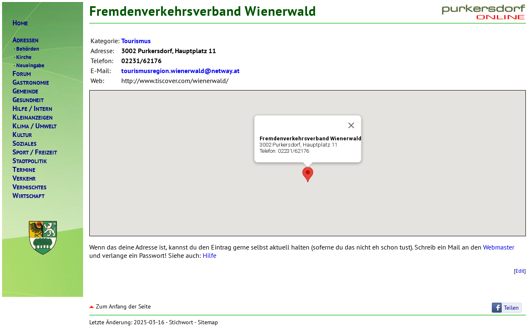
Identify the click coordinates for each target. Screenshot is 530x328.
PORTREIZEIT (34, 152)
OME (20, 23)
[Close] (351, 125)
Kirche (22, 57)
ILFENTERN (32, 108)
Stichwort (181, 322)
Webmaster (498, 247)
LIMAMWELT (34, 126)
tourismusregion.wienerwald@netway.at (180, 70)
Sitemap (208, 322)
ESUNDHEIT (28, 99)
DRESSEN (25, 40)
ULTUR (22, 134)
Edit (519, 270)
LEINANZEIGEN (32, 117)
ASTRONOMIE (30, 82)
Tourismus (136, 41)
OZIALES (24, 143)
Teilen (511, 307)
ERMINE (23, 169)
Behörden (25, 48)
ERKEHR (24, 178)
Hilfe (209, 255)
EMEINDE (25, 91)
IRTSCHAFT (28, 195)
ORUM (21, 73)
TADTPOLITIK (29, 161)
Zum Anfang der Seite (120, 306)
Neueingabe (28, 65)
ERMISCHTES (29, 187)
